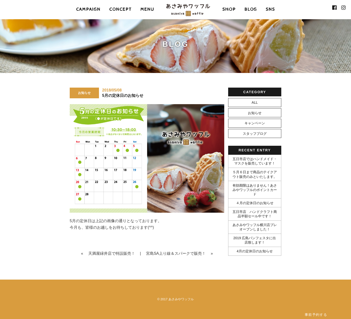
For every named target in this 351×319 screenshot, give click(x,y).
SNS (270, 9)
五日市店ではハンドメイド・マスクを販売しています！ (255, 161)
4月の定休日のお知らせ (255, 251)
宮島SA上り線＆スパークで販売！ (176, 253)
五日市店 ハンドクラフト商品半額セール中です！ (255, 214)
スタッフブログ (255, 134)
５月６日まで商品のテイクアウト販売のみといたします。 (255, 174)
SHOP (229, 9)
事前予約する (316, 315)
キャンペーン (254, 123)
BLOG (250, 9)
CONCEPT (120, 9)
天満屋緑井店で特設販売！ (111, 253)
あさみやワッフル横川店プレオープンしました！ (255, 227)
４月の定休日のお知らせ (254, 203)
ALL (255, 102)
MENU (147, 9)
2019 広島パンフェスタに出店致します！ (254, 240)
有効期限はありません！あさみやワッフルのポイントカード (255, 189)
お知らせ (255, 113)
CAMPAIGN (88, 9)
